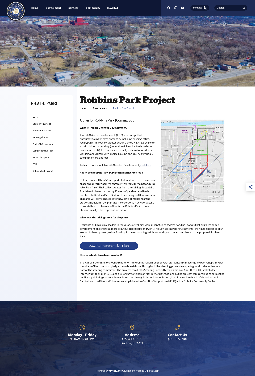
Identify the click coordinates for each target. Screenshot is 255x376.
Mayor (36, 117)
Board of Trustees (42, 124)
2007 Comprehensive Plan (109, 246)
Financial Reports (41, 157)
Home (34, 8)
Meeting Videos (40, 137)
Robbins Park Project (43, 171)
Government (53, 8)
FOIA (35, 164)
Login (156, 371)
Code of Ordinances (43, 144)
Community (93, 8)
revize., (113, 371)
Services (73, 8)
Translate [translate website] (200, 8)
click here (145, 165)
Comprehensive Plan (43, 151)
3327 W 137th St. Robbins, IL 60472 (132, 341)
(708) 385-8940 (177, 339)
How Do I (112, 8)
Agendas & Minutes (42, 130)
